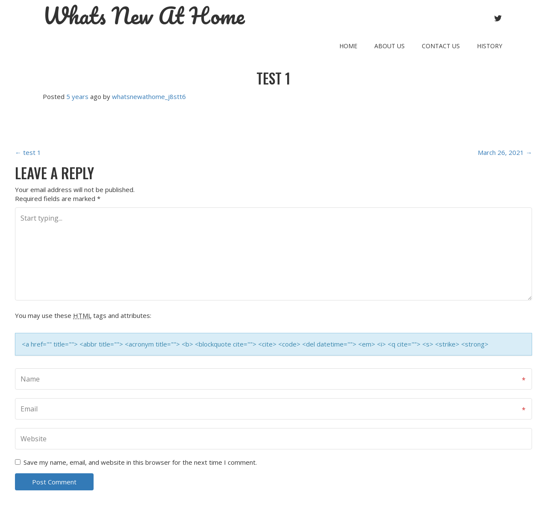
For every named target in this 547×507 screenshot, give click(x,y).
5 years (77, 96)
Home (348, 46)
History (489, 46)
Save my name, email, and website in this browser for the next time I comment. (140, 462)
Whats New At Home (144, 15)
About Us (389, 46)
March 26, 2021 (505, 152)
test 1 (273, 78)
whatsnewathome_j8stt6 (149, 96)
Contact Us (441, 46)
